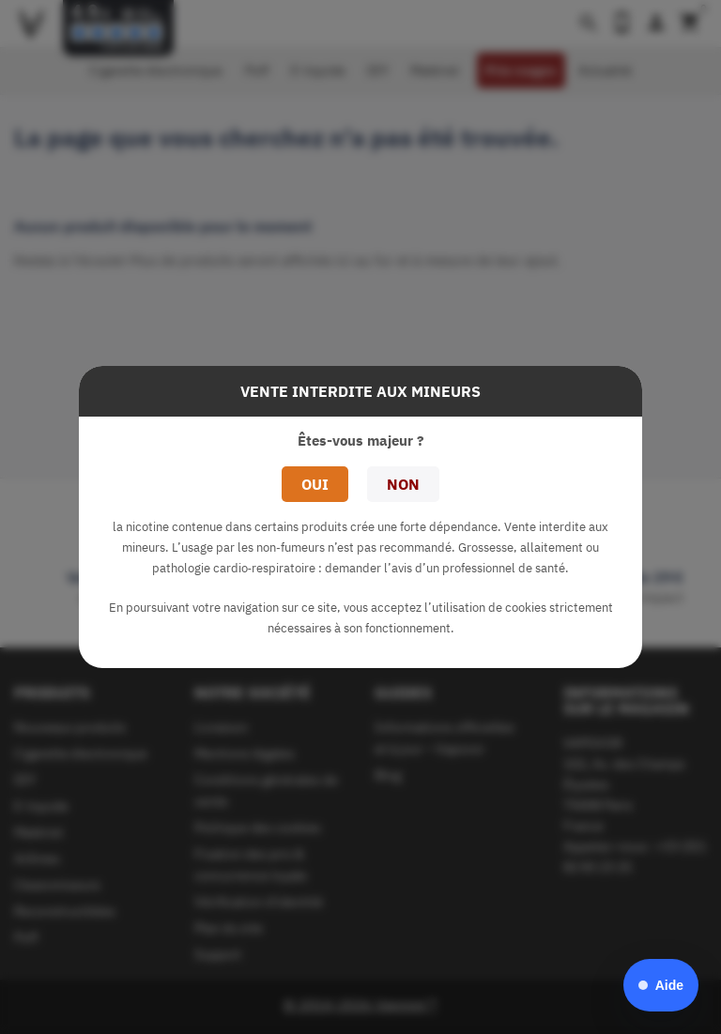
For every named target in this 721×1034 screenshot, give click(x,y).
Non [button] (403, 484)
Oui (315, 484)
